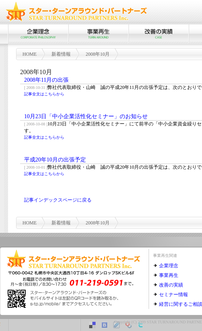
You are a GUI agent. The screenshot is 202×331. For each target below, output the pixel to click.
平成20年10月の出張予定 (55, 160)
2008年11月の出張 (46, 80)
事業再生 (98, 34)
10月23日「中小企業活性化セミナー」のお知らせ (86, 116)
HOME (29, 54)
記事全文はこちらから (44, 94)
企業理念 (38, 34)
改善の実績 (159, 34)
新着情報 (61, 54)
